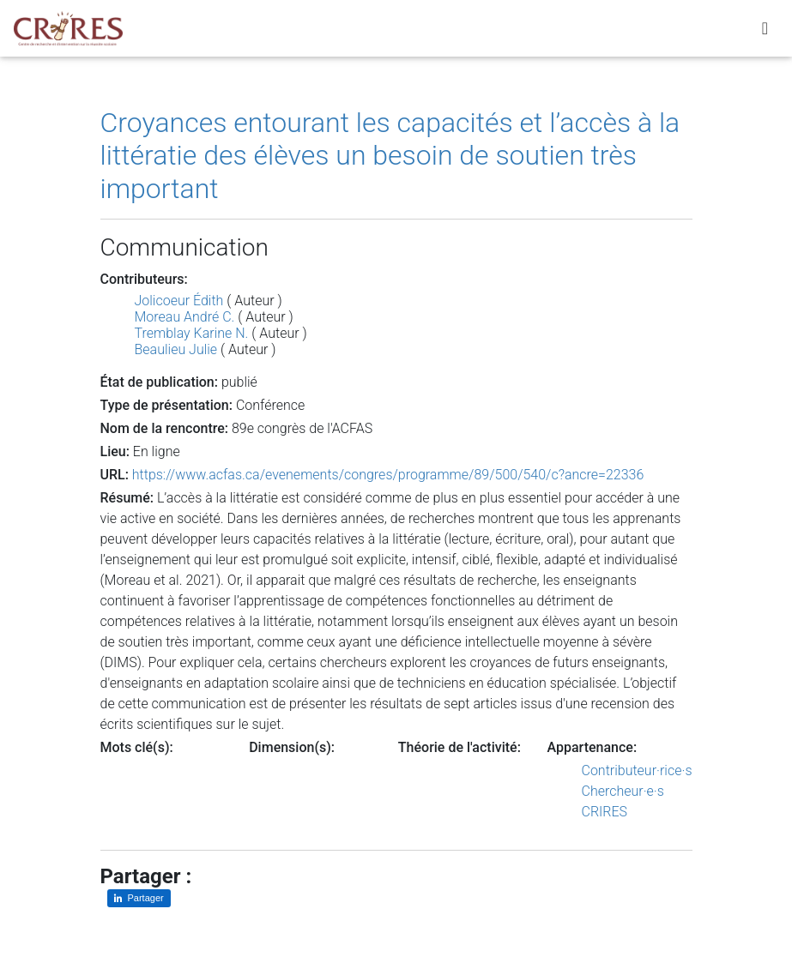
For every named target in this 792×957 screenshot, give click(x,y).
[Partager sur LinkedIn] (139, 898)
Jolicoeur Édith (179, 300)
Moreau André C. (185, 317)
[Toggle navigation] (765, 32)
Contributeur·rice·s (637, 770)
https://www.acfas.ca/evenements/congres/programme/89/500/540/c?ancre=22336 (388, 474)
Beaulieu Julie (176, 349)
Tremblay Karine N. (192, 333)
